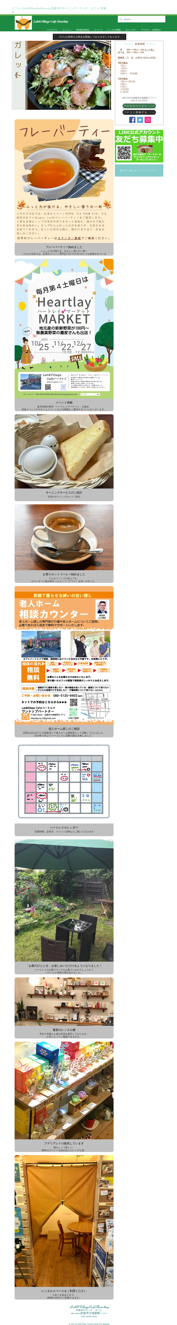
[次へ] (106, 75)
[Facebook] (132, 120)
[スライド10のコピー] (78, 105)
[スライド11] (53, 105)
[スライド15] (70, 105)
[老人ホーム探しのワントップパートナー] (139, 170)
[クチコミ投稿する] (139, 112)
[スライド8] (57, 105)
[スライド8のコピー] (44, 105)
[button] (97, 30)
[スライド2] (40, 106)
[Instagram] (148, 120)
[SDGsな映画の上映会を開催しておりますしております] (89, 37)
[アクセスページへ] (139, 106)
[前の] (16, 75)
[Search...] (141, 19)
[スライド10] (74, 105)
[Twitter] (140, 120)
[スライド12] (66, 105)
